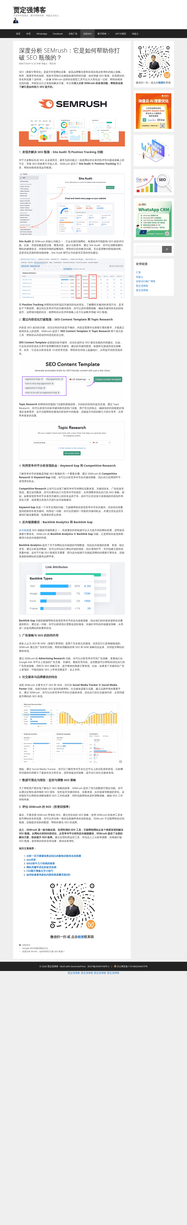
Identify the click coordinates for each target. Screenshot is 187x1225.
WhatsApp (42, 33)
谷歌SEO (87, 33)
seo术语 (31, 859)
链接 (81, 936)
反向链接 (24, 530)
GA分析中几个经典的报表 (40, 863)
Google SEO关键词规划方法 (35, 948)
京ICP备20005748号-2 (98, 966)
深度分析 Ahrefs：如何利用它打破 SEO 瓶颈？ (43, 951)
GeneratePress (78, 966)
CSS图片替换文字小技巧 (39, 871)
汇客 (138, 272)
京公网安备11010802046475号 (132, 966)
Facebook (58, 33)
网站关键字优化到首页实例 (41, 867)
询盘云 (135, 33)
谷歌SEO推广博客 (145, 281)
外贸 (28, 33)
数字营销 (105, 33)
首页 (18, 33)
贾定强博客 (29, 9)
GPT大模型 (120, 33)
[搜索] (167, 249)
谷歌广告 (73, 33)
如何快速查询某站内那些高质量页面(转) (48, 874)
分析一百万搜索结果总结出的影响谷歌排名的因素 (53, 856)
